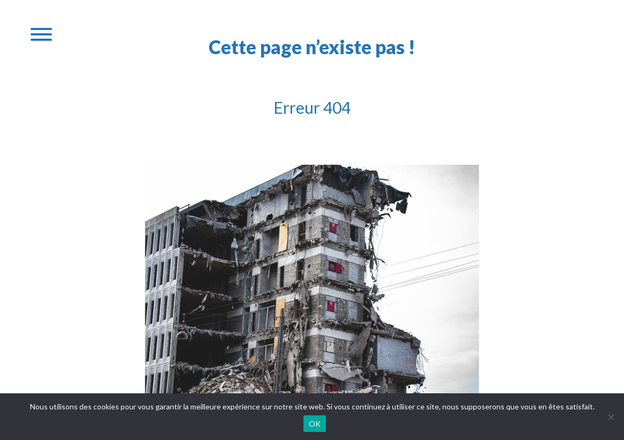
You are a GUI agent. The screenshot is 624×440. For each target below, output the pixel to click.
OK (315, 423)
